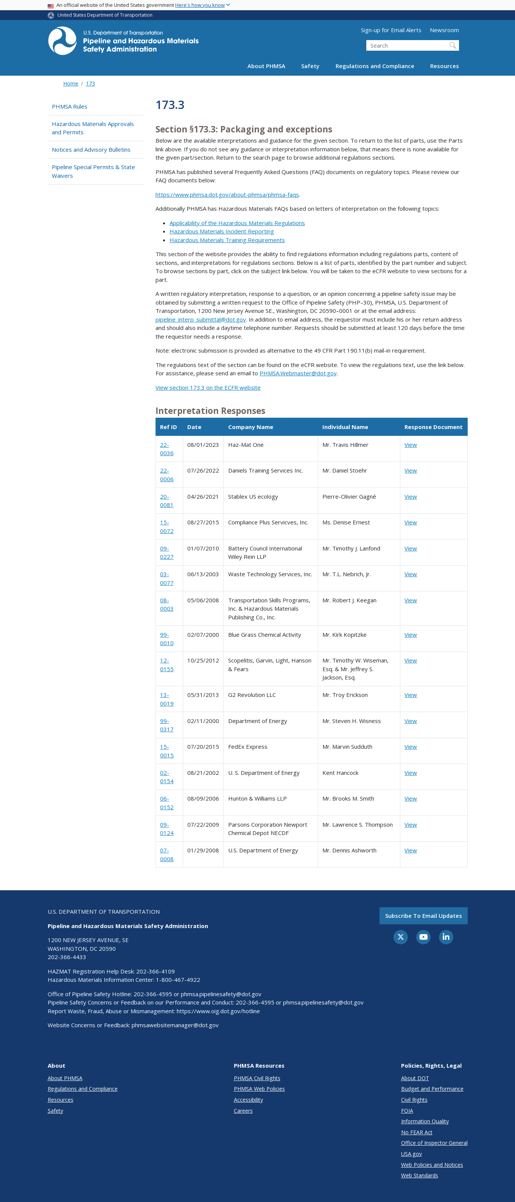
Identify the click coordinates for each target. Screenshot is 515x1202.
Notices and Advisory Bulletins (91, 149)
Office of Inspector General (434, 1142)
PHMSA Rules (69, 106)
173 (90, 83)
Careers (243, 1110)
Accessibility (248, 1099)
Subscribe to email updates (423, 915)
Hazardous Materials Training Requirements (227, 240)
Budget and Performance (432, 1088)
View (411, 444)
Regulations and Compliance (375, 66)
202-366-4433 (67, 957)
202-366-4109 (155, 971)
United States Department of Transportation (105, 15)
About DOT (415, 1078)
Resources (444, 66)
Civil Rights (414, 1099)
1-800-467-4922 (178, 979)
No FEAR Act (417, 1132)
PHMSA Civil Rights (257, 1078)
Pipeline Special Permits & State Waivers (93, 171)
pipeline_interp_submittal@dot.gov (201, 319)
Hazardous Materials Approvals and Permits (93, 128)
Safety (310, 66)
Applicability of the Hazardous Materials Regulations (237, 223)
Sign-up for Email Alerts (391, 30)
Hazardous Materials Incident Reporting (222, 231)
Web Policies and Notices (432, 1164)
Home (70, 83)
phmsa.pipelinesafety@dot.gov (221, 994)
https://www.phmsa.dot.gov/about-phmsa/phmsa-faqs (227, 194)
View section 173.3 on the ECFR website (208, 387)
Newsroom (444, 30)
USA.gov (411, 1153)
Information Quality (425, 1121)
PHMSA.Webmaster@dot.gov (298, 373)
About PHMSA (266, 66)
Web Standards (419, 1175)
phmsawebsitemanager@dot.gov (175, 1025)
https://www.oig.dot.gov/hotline (218, 1011)
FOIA (407, 1110)
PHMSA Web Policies (259, 1088)
